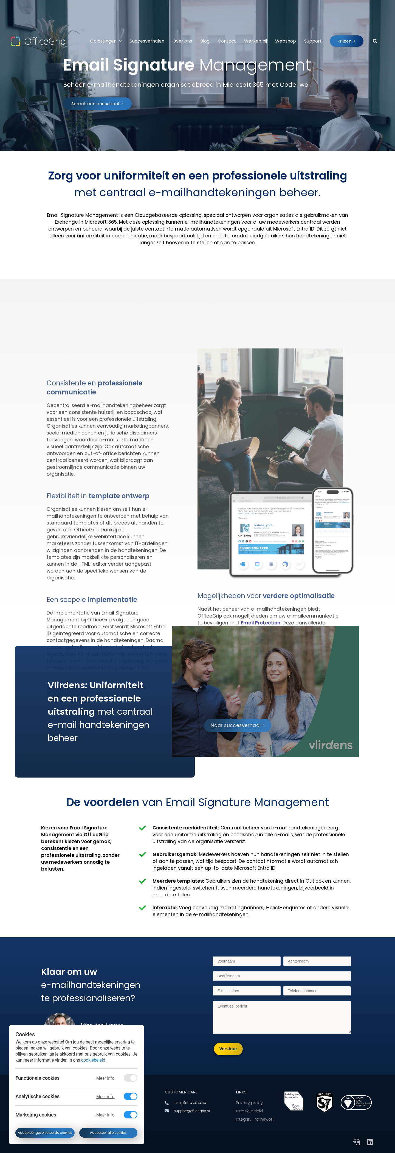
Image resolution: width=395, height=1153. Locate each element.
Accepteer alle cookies (108, 1132)
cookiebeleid (93, 1059)
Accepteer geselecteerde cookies (45, 1132)
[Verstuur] (228, 1049)
